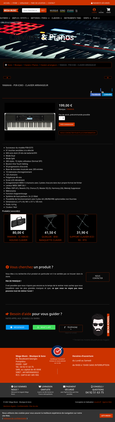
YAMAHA (70, 109)
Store (14, 3)
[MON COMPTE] (94, 10)
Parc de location (38, 3)
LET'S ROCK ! (106, 416)
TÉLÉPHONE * (70, 331)
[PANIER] (108, 10)
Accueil (7, 3)
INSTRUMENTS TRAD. (72, 18)
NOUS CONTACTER (98, 280)
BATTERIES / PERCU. (39, 18)
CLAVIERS (56, 18)
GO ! (43, 10)
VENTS (86, 18)
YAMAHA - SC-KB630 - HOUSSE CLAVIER (13, 240)
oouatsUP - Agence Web (103, 405)
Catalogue (24, 3)
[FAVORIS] (101, 10)
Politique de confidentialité (14, 418)
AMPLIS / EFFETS (19, 18)
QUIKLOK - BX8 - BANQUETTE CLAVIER (35, 240)
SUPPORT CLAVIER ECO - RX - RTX (57, 240)
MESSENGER (17, 330)
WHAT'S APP (44, 330)
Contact (51, 3)
